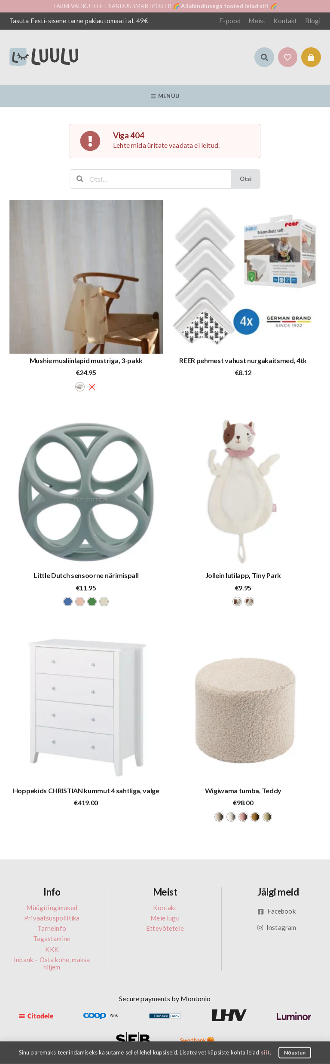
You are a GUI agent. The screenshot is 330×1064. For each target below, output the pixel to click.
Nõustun (295, 1052)
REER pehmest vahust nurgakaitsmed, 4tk (243, 360)
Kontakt (285, 20)
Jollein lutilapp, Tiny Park (243, 575)
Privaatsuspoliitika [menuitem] (51, 918)
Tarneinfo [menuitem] (51, 928)
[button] (264, 57)
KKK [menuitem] (51, 949)
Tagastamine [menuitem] (51, 938)
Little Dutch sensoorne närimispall (86, 575)
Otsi (246, 178)
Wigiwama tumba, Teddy (243, 790)
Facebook (277, 911)
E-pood (230, 20)
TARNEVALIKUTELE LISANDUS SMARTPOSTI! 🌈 (165, 6)
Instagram (276, 927)
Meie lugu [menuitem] (164, 918)
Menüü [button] (165, 95)
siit (265, 1052)
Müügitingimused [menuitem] (51, 907)
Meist (257, 20)
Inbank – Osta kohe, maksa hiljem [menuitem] (52, 963)
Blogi (313, 20)
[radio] (80, 386)
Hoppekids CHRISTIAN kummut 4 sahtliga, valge (86, 790)
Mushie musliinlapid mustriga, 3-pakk (86, 360)
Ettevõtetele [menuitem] (165, 928)
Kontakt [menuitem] (165, 907)
